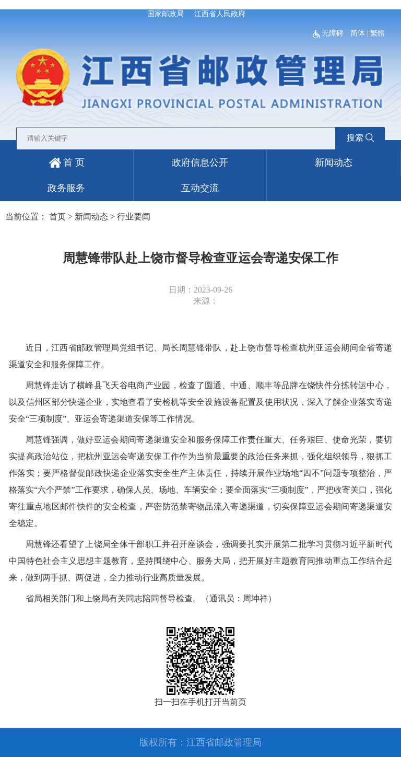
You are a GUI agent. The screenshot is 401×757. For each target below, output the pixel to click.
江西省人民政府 (219, 14)
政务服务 (66, 188)
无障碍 (329, 33)
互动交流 (200, 188)
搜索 (360, 137)
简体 (357, 33)
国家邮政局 (165, 14)
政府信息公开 (200, 162)
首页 (57, 216)
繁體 (377, 33)
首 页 (67, 162)
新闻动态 (333, 162)
